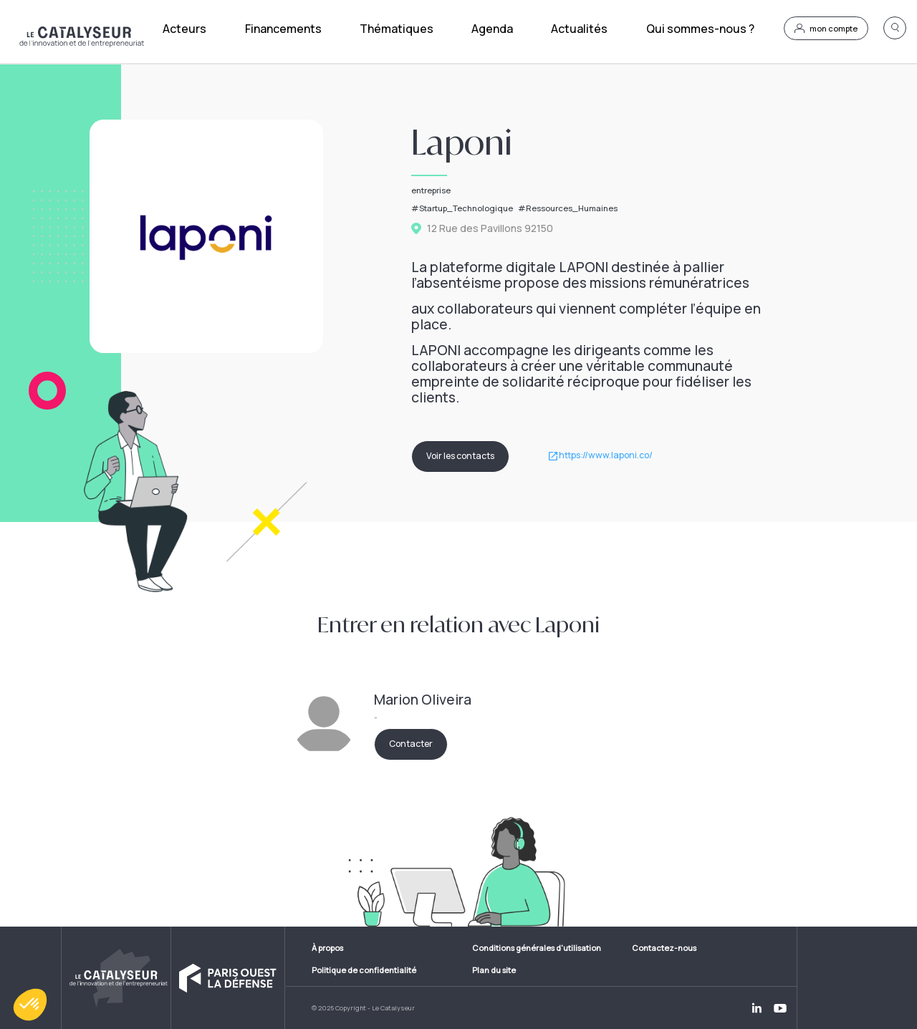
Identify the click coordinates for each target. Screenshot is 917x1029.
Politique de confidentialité (364, 970)
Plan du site (494, 970)
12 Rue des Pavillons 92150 (490, 228)
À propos (327, 947)
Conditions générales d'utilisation (536, 947)
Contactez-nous (664, 947)
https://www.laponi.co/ (606, 455)
